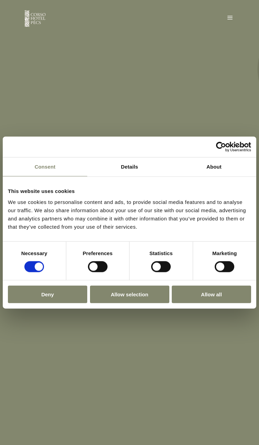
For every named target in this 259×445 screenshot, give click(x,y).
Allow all (211, 294)
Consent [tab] (45, 167)
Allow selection (129, 294)
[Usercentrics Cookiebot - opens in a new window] (221, 147)
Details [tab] (129, 167)
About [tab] (214, 167)
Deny (47, 294)
